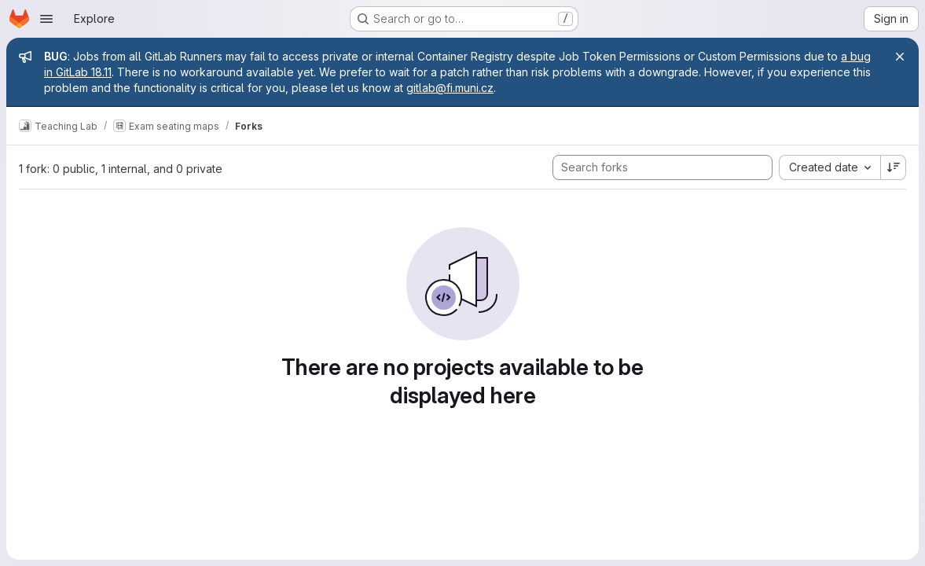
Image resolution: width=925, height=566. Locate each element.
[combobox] (829, 167)
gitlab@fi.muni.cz (450, 87)
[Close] (899, 56)
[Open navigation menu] (46, 18)
